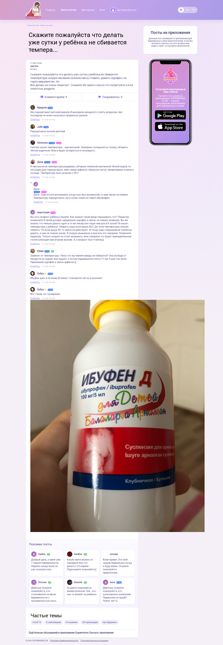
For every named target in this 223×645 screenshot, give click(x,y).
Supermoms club (33, 25)
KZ (187, 10)
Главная (50, 10)
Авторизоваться (123, 10)
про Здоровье (110, 622)
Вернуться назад (46, 25)
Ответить (35, 119)
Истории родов (90, 622)
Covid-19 (37, 622)
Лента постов (68, 10)
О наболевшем (53, 622)
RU (181, 10)
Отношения (71, 622)
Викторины (87, 10)
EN (193, 10)
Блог (102, 10)
